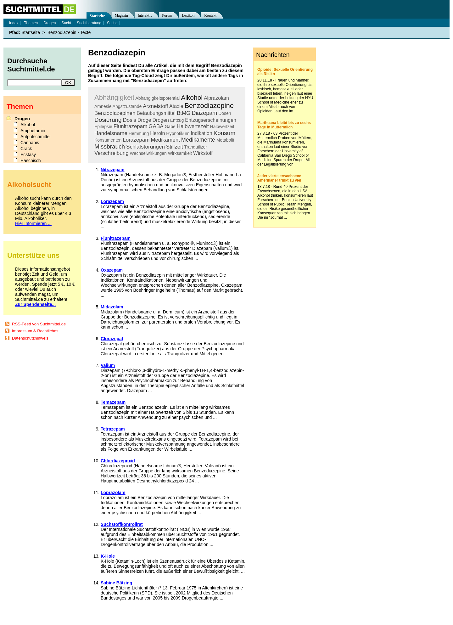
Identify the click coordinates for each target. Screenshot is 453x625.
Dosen (224, 113)
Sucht (66, 23)
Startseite (97, 16)
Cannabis (29, 142)
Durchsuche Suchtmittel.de (31, 65)
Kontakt (210, 15)
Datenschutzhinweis (30, 338)
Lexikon (188, 15)
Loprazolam (113, 492)
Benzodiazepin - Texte (69, 32)
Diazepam (204, 113)
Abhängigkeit (114, 97)
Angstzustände (127, 106)
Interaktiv (145, 15)
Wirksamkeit (180, 153)
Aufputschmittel (35, 136)
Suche (112, 23)
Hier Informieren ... (33, 223)
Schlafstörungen (145, 147)
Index (13, 23)
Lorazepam (136, 140)
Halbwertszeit (193, 126)
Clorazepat (112, 338)
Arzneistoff (155, 106)
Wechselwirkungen (148, 153)
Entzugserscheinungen (210, 120)
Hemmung (139, 133)
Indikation (201, 133)
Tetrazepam (113, 428)
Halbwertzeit (222, 126)
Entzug (177, 120)
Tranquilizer (195, 146)
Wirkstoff (203, 153)
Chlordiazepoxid (118, 460)
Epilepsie (103, 126)
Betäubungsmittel (156, 113)
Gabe (170, 126)
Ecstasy (28, 154)
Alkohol (192, 97)
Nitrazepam (112, 169)
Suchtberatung (89, 23)
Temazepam (113, 402)
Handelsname (110, 133)
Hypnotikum (177, 133)
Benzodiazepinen (114, 113)
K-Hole (108, 556)
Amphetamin (32, 130)
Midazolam (112, 306)
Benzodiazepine (209, 106)
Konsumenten (107, 140)
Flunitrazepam (131, 126)
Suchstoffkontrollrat (122, 524)
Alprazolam (216, 98)
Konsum (225, 133)
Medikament (165, 140)
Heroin (157, 133)
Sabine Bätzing (116, 582)
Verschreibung (111, 153)
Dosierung (108, 119)
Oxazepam (112, 270)
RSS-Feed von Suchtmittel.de (39, 324)
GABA (155, 126)
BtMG (183, 113)
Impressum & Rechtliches (35, 331)
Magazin (121, 15)
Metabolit (225, 140)
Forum (167, 15)
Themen (31, 23)
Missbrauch (109, 146)
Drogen (160, 120)
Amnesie (102, 106)
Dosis (130, 120)
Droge (144, 120)
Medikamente (198, 140)
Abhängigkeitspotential (157, 98)
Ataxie (176, 106)
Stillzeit (174, 147)
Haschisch (30, 160)
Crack (26, 148)
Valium (108, 365)
